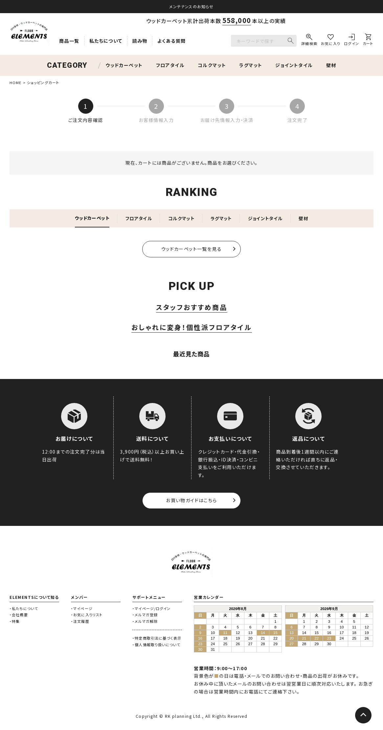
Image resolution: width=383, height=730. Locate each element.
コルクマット (212, 65)
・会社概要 (19, 615)
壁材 (331, 65)
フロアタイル (170, 65)
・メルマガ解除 (145, 621)
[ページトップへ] (363, 715)
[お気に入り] (331, 40)
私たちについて (106, 40)
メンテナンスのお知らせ (191, 6)
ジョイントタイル (294, 65)
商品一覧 (69, 40)
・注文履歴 (80, 621)
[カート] (368, 40)
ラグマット (250, 65)
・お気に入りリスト (86, 615)
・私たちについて (24, 608)
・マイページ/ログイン (151, 608)
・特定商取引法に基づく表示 (156, 638)
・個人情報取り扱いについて (156, 645)
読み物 (139, 40)
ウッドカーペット (124, 65)
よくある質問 (171, 40)
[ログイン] (351, 40)
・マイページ (82, 608)
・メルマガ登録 (145, 615)
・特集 (15, 621)
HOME (15, 82)
